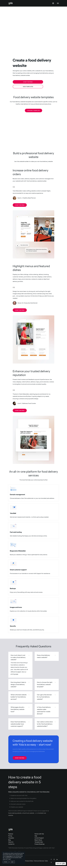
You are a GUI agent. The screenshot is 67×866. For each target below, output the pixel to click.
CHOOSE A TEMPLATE (33, 110)
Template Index (39, 842)
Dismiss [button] (5, 861)
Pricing (10, 836)
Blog (9, 840)
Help (36, 836)
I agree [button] (12, 861)
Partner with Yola (39, 834)
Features (10, 834)
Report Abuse (38, 840)
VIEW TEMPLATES (28, 86)
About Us (10, 842)
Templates (11, 838)
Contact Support (39, 838)
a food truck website (28, 813)
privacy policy (9, 856)
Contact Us (11, 844)
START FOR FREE (28, 82)
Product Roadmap (39, 844)
